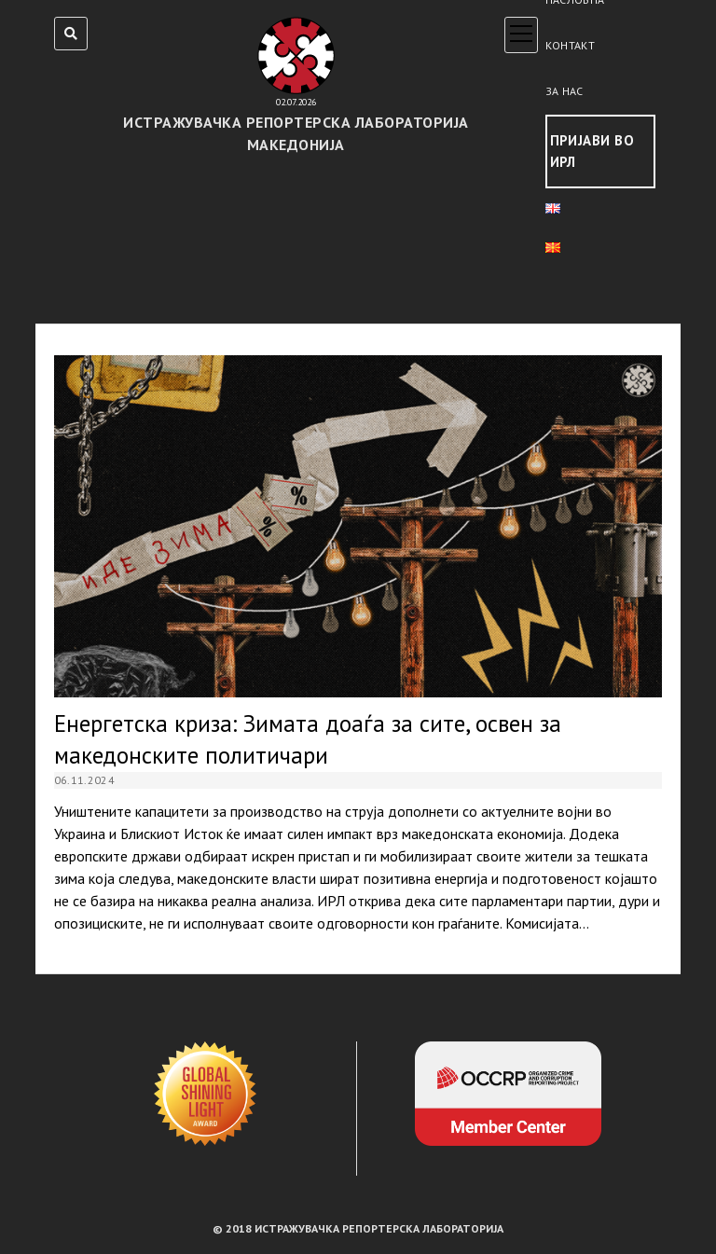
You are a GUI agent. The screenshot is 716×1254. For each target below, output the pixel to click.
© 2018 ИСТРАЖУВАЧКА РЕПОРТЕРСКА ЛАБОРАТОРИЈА (358, 1228)
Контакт (570, 45)
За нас (564, 91)
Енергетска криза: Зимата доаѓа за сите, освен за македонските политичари (358, 526)
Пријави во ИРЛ (592, 151)
